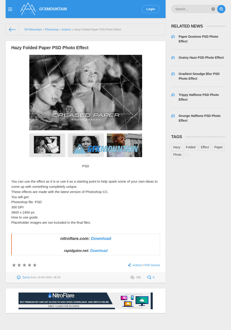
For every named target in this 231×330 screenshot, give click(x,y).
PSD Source (152, 265)
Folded (191, 147)
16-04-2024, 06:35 (49, 277)
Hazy (176, 147)
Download (101, 238)
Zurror (26, 277)
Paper (218, 147)
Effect (205, 147)
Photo (177, 154)
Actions (137, 265)
